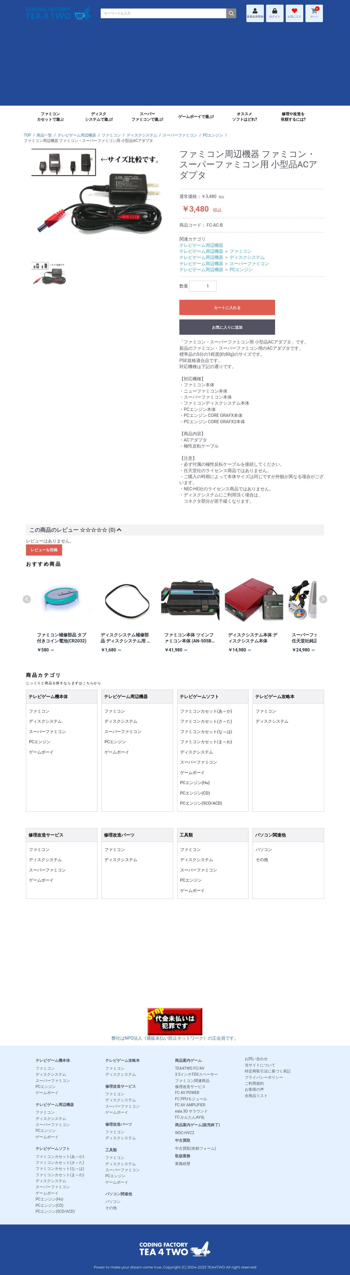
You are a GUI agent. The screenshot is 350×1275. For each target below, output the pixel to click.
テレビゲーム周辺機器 (77, 135)
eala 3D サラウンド (191, 1111)
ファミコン (111, 135)
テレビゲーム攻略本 (122, 1060)
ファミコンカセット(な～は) (206, 731)
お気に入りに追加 (227, 327)
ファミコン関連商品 (192, 1080)
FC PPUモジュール (191, 1099)
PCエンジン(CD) (195, 793)
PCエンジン (213, 135)
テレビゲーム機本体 (53, 1060)
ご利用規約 (254, 1083)
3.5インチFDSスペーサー (196, 1074)
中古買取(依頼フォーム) (195, 1148)
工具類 (111, 1150)
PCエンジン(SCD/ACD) (201, 803)
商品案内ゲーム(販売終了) (197, 1125)
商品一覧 (44, 135)
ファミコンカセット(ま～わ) (206, 741)
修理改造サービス (120, 1086)
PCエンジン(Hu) (195, 782)
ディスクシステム (142, 135)
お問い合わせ (256, 1059)
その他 (262, 859)
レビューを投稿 (44, 550)
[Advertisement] (175, 67)
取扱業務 (182, 1156)
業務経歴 (182, 1163)
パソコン (264, 849)
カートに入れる (227, 308)
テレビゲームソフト (53, 1148)
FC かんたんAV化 (190, 1117)
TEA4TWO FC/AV (189, 1068)
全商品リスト (256, 1095)
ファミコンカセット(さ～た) (206, 721)
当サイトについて (260, 1065)
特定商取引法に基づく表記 (268, 1071)
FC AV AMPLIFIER (190, 1105)
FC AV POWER (187, 1092)
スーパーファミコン (180, 135)
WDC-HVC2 (184, 1133)
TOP (27, 135)
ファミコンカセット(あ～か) (206, 711)
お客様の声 (254, 1089)
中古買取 (182, 1140)
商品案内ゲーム (188, 1060)
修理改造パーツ (118, 1124)
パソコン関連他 (118, 1194)
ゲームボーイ (41, 752)
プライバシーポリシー (264, 1077)
